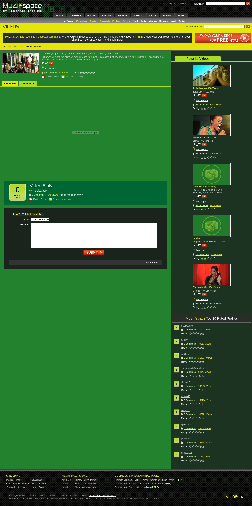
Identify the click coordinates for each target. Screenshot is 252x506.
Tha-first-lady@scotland (192, 368)
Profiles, (10, 480)
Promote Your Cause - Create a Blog (133, 487)
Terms (93, 480)
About (173, 21)
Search (135, 21)
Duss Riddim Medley (204, 186)
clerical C (185, 382)
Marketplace (81, 21)
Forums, (17, 483)
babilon (197, 238)
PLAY (45, 63)
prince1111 (186, 453)
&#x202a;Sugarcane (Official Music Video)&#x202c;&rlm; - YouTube (80, 53)
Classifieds (105, 21)
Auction (126, 21)
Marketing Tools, (83, 487)
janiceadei (186, 438)
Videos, (10, 487)
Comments (28, 83)
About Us (66, 480)
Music (25, 487)
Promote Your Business (126, 483)
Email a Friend (52, 77)
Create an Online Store (151, 483)
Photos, (18, 487)
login (162, 3)
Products (116, 21)
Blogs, (9, 483)
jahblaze (185, 354)
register (172, 3)
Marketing (163, 21)
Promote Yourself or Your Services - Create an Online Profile (144, 480)
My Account (69, 21)
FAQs (93, 487)
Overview (10, 83)
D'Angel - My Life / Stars (206, 287)
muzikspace (51, 68)
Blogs (17, 480)
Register (66, 487)
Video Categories (34, 46)
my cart (183, 3)
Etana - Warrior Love (204, 137)
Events (42, 487)
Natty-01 (185, 410)
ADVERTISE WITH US (86, 483)
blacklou (200, 250)
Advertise (152, 21)
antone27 (185, 396)
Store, (35, 483)
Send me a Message (74, 77)
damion (184, 340)
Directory (94, 21)
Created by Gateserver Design (102, 495)
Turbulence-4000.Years (206, 88)
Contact (181, 21)
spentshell (186, 424)
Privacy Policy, (82, 480)
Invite (143, 21)
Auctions (42, 483)
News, (35, 487)
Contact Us (67, 483)
